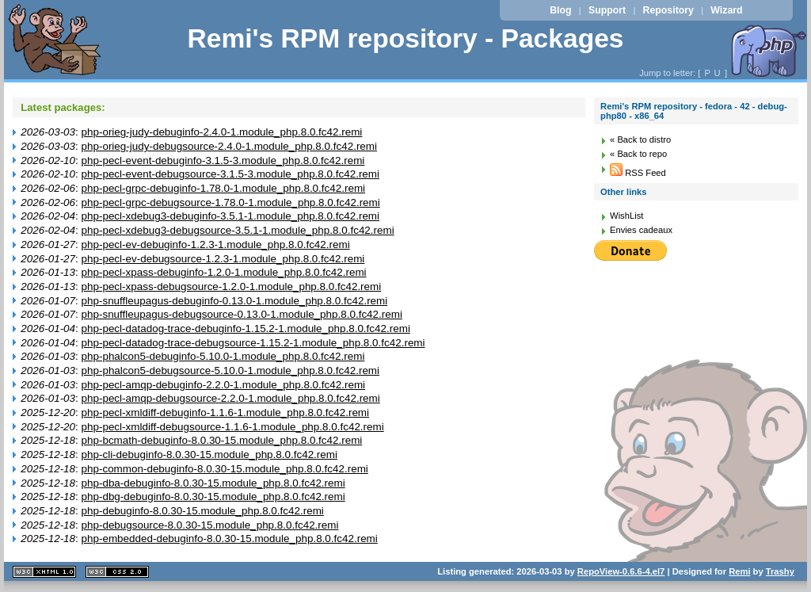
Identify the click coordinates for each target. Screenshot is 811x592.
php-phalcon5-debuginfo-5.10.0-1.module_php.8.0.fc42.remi (223, 356)
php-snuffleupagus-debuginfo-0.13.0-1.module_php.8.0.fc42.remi (235, 301)
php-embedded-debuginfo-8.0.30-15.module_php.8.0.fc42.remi (230, 538)
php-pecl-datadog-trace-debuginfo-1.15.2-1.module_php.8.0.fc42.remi (246, 328)
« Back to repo (638, 154)
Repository (668, 10)
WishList (626, 215)
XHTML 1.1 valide (44, 572)
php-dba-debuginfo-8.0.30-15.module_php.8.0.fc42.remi (213, 483)
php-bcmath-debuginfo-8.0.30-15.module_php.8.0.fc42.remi (222, 440)
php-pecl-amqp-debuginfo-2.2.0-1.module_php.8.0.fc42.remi (224, 385)
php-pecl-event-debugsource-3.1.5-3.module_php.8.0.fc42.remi (230, 174)
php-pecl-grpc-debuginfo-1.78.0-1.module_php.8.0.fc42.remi (224, 188)
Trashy (780, 571)
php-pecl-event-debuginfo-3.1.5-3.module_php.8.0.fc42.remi (223, 160)
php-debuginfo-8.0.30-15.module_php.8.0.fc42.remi (203, 511)
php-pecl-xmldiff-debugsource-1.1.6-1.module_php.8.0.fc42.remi (233, 427)
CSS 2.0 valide (117, 572)
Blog (560, 10)
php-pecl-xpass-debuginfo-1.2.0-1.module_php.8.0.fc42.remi (224, 272)
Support (607, 10)
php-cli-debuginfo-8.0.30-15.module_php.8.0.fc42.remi (209, 454)
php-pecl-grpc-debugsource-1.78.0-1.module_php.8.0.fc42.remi (231, 202)
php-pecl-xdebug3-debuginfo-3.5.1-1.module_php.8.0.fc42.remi (231, 216)
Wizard (726, 10)
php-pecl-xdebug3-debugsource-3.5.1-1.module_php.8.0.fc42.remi (238, 230)
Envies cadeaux (641, 230)
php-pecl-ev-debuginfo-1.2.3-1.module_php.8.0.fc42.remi (216, 244)
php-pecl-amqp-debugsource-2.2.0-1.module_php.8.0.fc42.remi (231, 398)
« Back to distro (640, 139)
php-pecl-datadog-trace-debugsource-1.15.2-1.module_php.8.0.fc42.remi (253, 343)
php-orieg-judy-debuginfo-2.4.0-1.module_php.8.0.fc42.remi (222, 132)
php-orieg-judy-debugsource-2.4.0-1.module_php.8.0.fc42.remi (230, 146)
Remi (739, 571)
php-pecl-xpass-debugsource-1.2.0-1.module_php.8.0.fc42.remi (232, 286)
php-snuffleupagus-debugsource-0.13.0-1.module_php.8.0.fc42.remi (242, 314)
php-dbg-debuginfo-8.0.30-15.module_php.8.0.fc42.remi (213, 496)
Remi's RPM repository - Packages (405, 38)
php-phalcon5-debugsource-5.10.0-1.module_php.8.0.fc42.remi (231, 370)
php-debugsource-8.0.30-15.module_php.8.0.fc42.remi (210, 525)
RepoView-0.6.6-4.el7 (620, 571)
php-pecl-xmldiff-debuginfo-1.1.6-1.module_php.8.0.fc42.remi (226, 412)
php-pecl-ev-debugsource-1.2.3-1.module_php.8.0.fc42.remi (223, 259)
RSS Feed (638, 173)
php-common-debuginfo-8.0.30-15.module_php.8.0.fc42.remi (225, 469)
